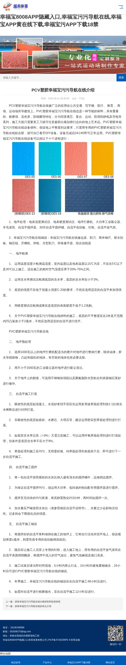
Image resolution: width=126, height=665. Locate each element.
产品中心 (47, 660)
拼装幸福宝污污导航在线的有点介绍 (33, 606)
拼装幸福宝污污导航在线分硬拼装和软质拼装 (37, 601)
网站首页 (110, 660)
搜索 (121, 77)
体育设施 (75, 640)
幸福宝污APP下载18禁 (79, 660)
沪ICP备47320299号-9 (58, 640)
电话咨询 (16, 660)
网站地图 (5, 653)
